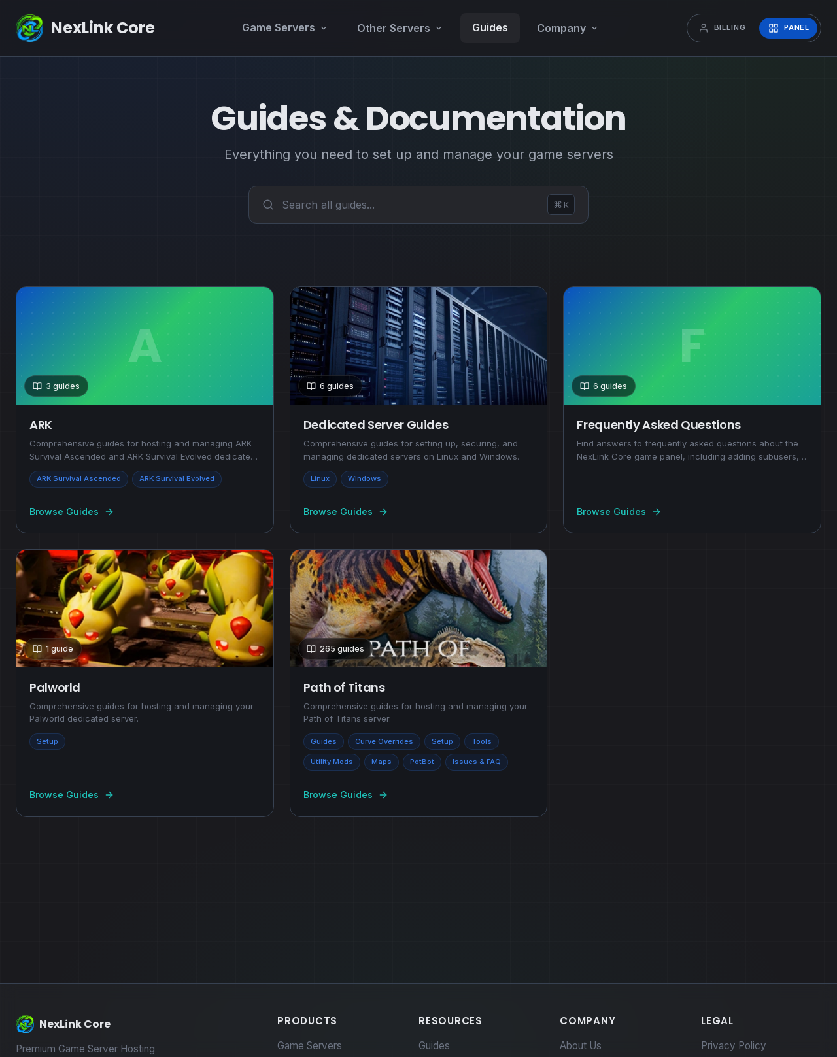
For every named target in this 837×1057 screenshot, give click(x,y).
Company (568, 28)
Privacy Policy (733, 1045)
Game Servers (285, 27)
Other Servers (400, 28)
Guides (490, 27)
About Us (581, 1045)
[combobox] (410, 204)
